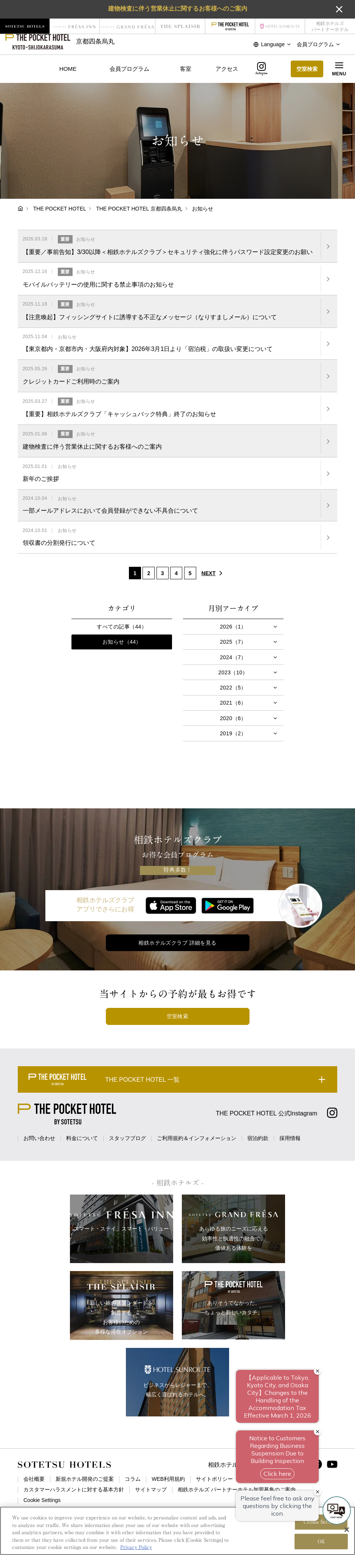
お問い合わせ (39, 1138)
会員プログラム (129, 69)
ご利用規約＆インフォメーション (196, 1138)
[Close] (346, 1531)
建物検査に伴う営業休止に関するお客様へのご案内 (177, 8)
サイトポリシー (214, 1479)
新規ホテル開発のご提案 (85, 1479)
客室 (185, 69)
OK (321, 1543)
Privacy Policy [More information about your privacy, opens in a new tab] (136, 1549)
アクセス (226, 69)
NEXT (214, 573)
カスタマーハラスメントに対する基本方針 (73, 1489)
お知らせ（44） (121, 642)
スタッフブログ (127, 1138)
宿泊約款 (257, 1138)
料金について (82, 1138)
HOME (67, 69)
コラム (133, 1479)
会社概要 (34, 1479)
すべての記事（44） (122, 627)
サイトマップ (151, 1489)
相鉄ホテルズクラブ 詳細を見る (177, 943)
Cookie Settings (41, 1500)
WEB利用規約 (168, 1479)
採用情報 (290, 1138)
